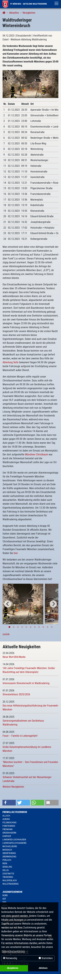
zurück (6, 634)
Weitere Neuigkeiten (13, 786)
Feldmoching (9, 822)
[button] (9, 802)
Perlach (6, 860)
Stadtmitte (8, 873)
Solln (5, 870)
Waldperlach (9, 880)
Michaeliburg (9, 846)
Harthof (6, 836)
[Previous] (7, 604)
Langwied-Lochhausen (14, 839)
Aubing (6, 819)
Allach (6, 815)
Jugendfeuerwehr (12, 891)
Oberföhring (9, 853)
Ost (4, 898)
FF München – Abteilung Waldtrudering (25, 4)
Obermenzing (9, 856)
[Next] (53, 604)
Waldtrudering (10, 884)
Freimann (7, 829)
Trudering (7, 877)
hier (16, 553)
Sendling (7, 866)
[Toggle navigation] (56, 3)
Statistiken (46, 958)
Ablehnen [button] (43, 968)
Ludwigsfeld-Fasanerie (14, 843)
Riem (4, 863)
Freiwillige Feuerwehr (14, 812)
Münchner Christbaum (36, 454)
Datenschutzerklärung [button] (13, 951)
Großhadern (9, 832)
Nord (5, 895)
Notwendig (10, 958)
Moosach (7, 849)
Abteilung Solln (11, 362)
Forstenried (8, 826)
